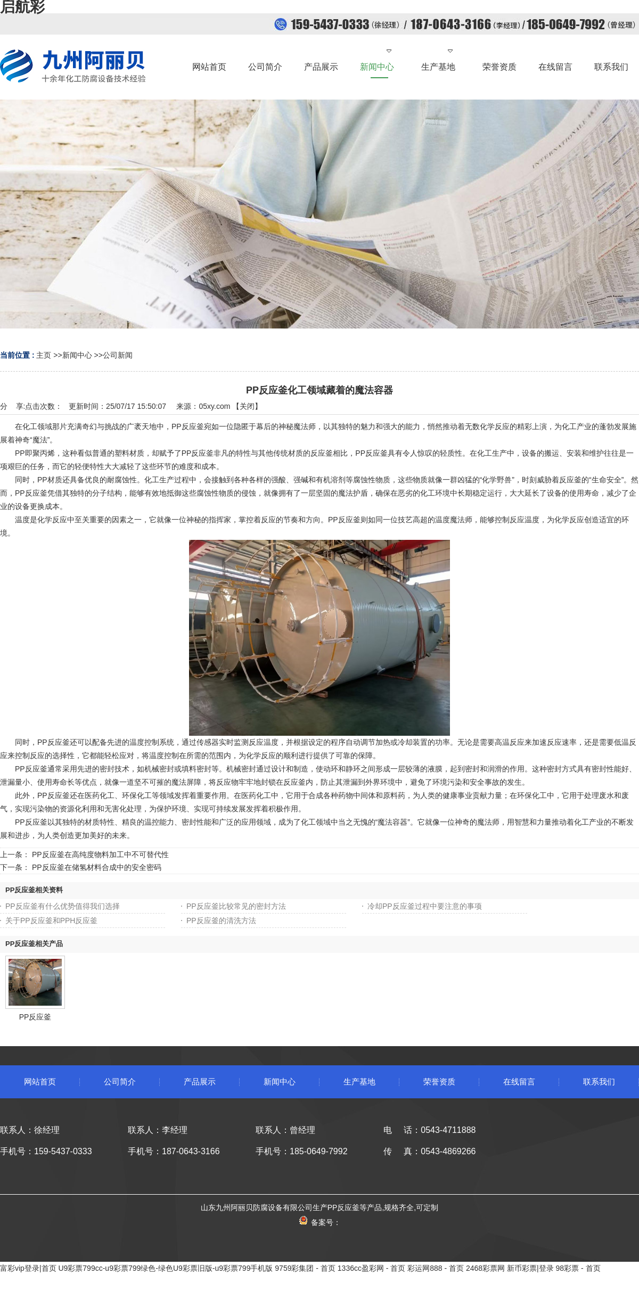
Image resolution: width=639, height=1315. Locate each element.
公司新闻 (118, 355)
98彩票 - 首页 (578, 1268)
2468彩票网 (485, 1268)
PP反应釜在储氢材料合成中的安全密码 (96, 867)
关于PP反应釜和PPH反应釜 (51, 920)
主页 (43, 355)
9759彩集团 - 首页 (305, 1268)
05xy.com (214, 406)
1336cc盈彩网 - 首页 (372, 1268)
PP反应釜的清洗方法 (221, 920)
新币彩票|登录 (530, 1268)
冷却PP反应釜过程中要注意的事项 (424, 906)
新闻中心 (77, 355)
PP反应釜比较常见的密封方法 (236, 906)
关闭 (247, 406)
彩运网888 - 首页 (435, 1268)
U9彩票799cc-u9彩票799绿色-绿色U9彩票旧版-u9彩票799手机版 (165, 1268)
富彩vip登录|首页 (28, 1268)
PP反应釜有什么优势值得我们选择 (62, 906)
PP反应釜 (35, 1017)
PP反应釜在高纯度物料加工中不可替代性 (100, 854)
